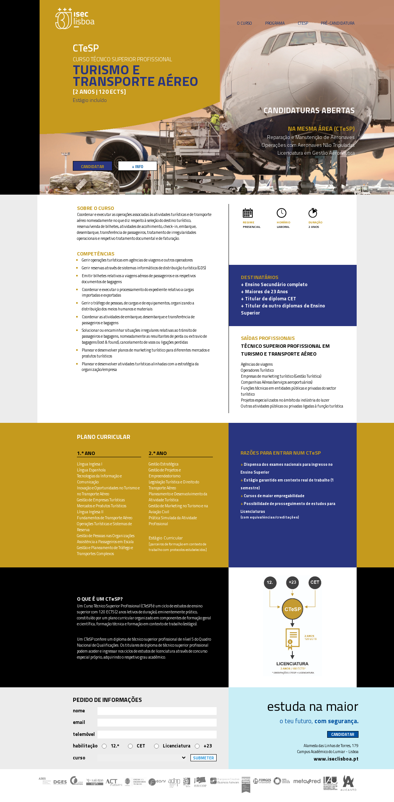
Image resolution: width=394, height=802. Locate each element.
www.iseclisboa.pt (336, 758)
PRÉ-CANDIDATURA (337, 23)
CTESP (303, 23)
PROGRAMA (275, 23)
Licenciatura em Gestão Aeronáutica (316, 153)
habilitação (85, 745)
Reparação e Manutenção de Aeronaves (311, 137)
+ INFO (137, 167)
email (79, 722)
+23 (208, 745)
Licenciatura (176, 745)
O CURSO (244, 23)
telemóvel (84, 734)
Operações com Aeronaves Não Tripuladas (308, 145)
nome (79, 710)
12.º (115, 745)
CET (141, 745)
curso (79, 757)
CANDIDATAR (92, 167)
